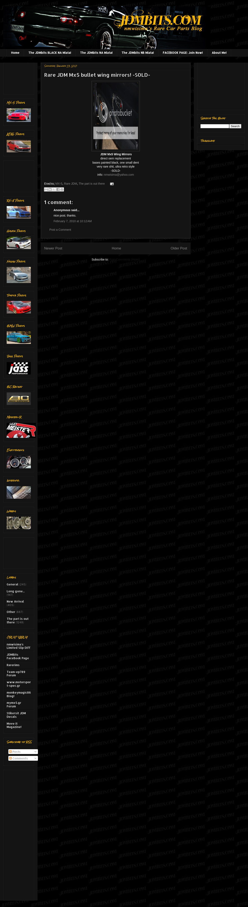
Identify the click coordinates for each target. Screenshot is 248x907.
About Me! (219, 52)
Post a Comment (60, 229)
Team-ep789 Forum (16, 673)
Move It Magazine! (14, 725)
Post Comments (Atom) (124, 259)
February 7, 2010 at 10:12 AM (73, 221)
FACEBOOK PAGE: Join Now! (183, 52)
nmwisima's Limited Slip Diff (18, 646)
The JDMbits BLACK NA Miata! (49, 52)
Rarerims (13, 665)
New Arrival (15, 601)
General (12, 584)
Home (15, 52)
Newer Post (53, 248)
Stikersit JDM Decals (16, 714)
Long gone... (16, 591)
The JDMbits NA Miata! (96, 52)
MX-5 (58, 183)
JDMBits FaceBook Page (18, 656)
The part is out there (92, 183)
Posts (15, 751)
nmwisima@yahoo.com (119, 174)
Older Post (179, 248)
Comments (18, 758)
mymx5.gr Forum (14, 704)
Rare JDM (70, 183)
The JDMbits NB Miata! (137, 52)
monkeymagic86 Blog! (19, 694)
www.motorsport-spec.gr (19, 683)
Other (11, 612)
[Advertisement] (20, 77)
